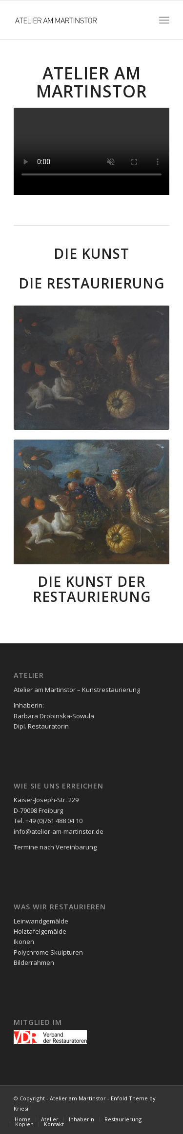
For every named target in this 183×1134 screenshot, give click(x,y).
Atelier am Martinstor (78, 1098)
